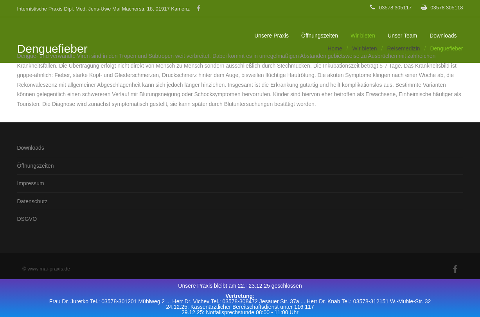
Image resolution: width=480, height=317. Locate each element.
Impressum (30, 183)
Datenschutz (32, 201)
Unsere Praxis (271, 35)
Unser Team (402, 35)
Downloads (443, 35)
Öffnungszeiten (319, 35)
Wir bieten (363, 35)
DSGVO (27, 219)
